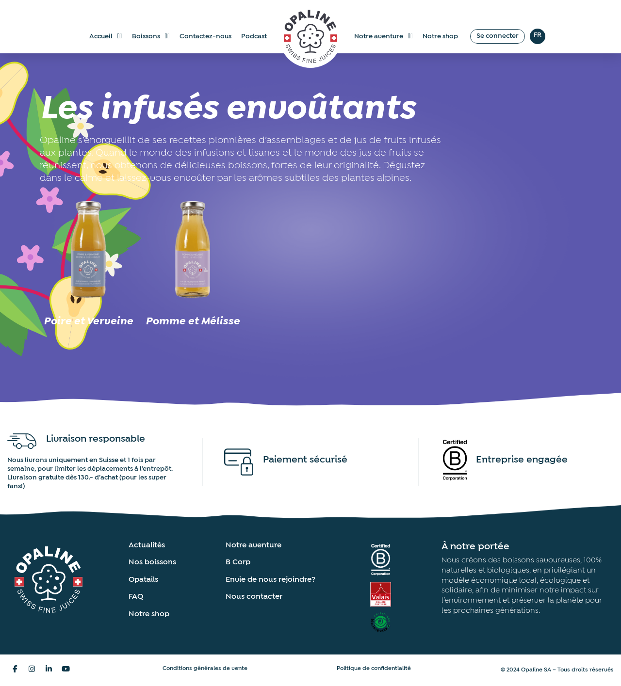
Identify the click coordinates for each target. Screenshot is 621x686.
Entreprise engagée (522, 460)
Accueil (105, 36)
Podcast (254, 36)
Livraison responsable (95, 438)
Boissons (151, 36)
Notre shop (440, 36)
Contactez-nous (205, 36)
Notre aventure (383, 36)
